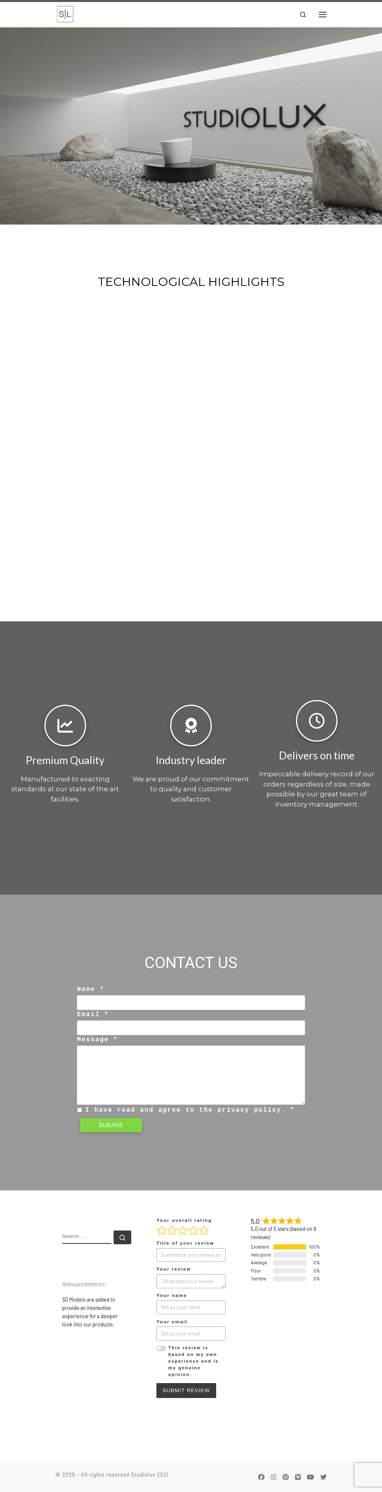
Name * (91, 990)
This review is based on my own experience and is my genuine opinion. (193, 1361)
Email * (93, 1015)
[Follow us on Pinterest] (286, 1477)
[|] (65, 13)
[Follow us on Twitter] (323, 1477)
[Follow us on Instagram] (273, 1477)
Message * (97, 1040)
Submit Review (186, 1390)
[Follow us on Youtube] (310, 1477)
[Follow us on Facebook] (261, 1477)
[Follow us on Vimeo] (298, 1477)
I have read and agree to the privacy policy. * (190, 1109)
